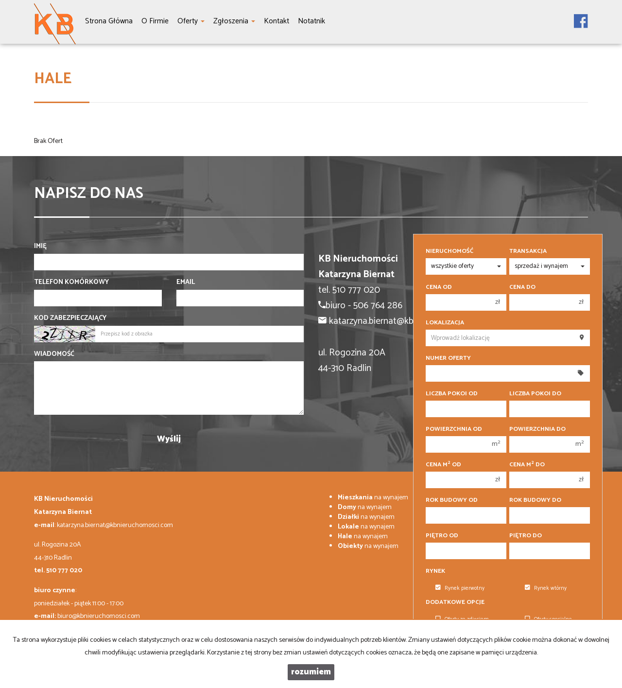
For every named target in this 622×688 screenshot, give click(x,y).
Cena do (522, 287)
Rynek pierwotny (459, 588)
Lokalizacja (445, 322)
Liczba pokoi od (452, 393)
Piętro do (525, 535)
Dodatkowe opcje (455, 602)
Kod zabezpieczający (70, 318)
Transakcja (528, 251)
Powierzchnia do (537, 429)
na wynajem (373, 497)
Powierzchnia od (454, 429)
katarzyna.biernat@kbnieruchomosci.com (115, 525)
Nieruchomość (449, 251)
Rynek (435, 571)
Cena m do (527, 464)
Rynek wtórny (546, 588)
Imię (40, 246)
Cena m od (443, 464)
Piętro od (442, 535)
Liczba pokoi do (535, 393)
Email (185, 282)
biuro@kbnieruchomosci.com (98, 616)
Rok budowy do (535, 500)
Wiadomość (54, 354)
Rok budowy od (452, 500)
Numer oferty (448, 358)
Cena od (439, 287)
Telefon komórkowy (71, 282)
